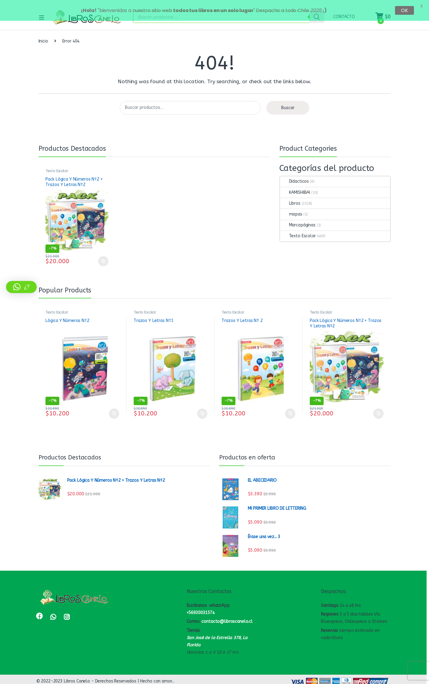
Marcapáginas (298, 220)
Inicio (43, 36)
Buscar (287, 103)
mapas (291, 210)
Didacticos (294, 177)
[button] (21, 287)
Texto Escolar (56, 167)
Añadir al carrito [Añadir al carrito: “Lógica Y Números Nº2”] (114, 409)
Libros (290, 199)
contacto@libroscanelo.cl (227, 617)
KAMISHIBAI (295, 188)
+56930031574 (201, 608)
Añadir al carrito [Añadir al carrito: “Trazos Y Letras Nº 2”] (290, 409)
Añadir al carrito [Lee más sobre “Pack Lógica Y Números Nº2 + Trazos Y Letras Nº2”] (103, 257)
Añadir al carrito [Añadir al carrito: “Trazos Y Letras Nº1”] (202, 409)
